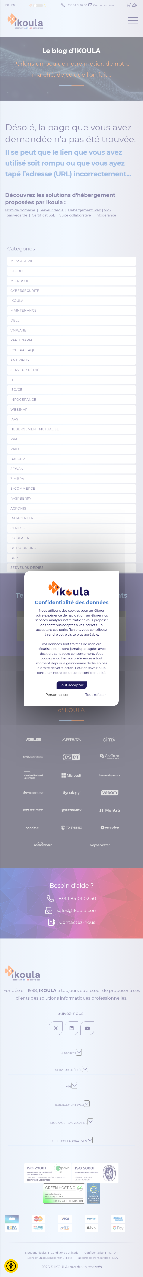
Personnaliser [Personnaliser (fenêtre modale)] (57, 695)
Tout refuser (95, 695)
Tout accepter (71, 685)
